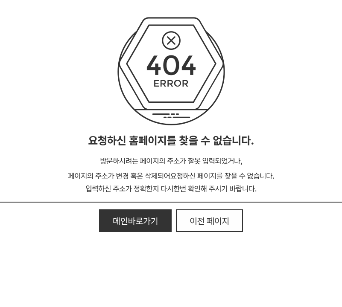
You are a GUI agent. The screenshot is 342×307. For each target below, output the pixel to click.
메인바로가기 (135, 220)
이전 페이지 (209, 220)
